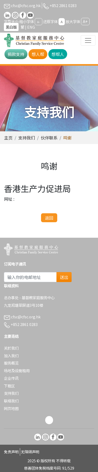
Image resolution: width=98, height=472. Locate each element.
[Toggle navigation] (88, 40)
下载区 (9, 385)
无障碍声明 (30, 451)
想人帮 (38, 54)
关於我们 (11, 348)
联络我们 (11, 400)
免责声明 (11, 451)
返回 (49, 218)
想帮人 (57, 54)
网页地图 (11, 408)
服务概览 (11, 363)
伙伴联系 (49, 137)
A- (38, 22)
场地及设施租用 (17, 370)
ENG (31, 27)
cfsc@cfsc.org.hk (22, 5)
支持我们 (26, 137)
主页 (8, 137)
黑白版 (11, 27)
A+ (85, 21)
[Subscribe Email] (30, 277)
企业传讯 (11, 378)
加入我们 (11, 355)
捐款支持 (16, 54)
